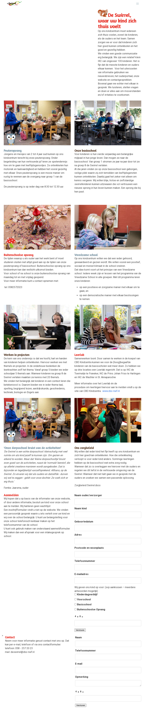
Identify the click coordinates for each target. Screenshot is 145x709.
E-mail (78, 663)
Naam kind (80, 508)
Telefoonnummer (84, 561)
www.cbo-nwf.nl (111, 391)
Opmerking (81, 676)
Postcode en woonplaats (89, 547)
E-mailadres (81, 574)
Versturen (80, 630)
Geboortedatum (83, 521)
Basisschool (82, 604)
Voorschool (82, 599)
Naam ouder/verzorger (88, 495)
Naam (78, 637)
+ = (78, 616)
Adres (78, 534)
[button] (137, 4)
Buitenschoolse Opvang (89, 609)
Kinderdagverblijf (86, 594)
